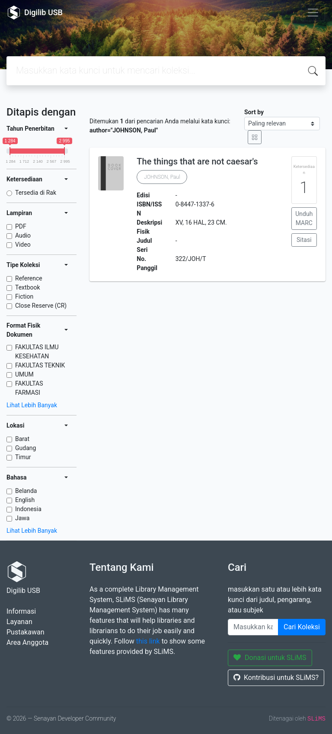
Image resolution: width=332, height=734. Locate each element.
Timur (23, 457)
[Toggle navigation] (313, 12)
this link (148, 641)
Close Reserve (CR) (41, 305)
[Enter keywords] (253, 627)
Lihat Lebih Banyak (31, 405)
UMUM (24, 374)
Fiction (24, 296)
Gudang (25, 447)
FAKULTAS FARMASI (29, 388)
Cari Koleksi (302, 627)
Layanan (19, 622)
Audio (23, 235)
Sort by (254, 112)
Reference (28, 278)
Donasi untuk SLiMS (269, 658)
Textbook (27, 287)
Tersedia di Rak (35, 192)
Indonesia (28, 508)
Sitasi (304, 239)
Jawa (22, 518)
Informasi (21, 611)
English (25, 499)
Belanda (26, 490)
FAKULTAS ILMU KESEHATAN (37, 352)
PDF (20, 226)
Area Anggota (27, 642)
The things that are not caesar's (197, 161)
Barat (22, 438)
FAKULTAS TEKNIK (40, 365)
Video (23, 244)
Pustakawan (25, 632)
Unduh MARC (304, 218)
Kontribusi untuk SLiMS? (276, 677)
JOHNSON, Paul (162, 177)
